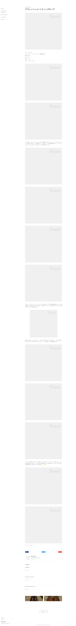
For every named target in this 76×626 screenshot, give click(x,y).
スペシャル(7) (33, 545)
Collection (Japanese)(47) (28, 545)
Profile (2, 19)
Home (2, 8)
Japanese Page (4, 14)
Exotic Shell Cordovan (3, 11)
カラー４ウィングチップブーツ (30, 586)
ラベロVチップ (27, 567)
